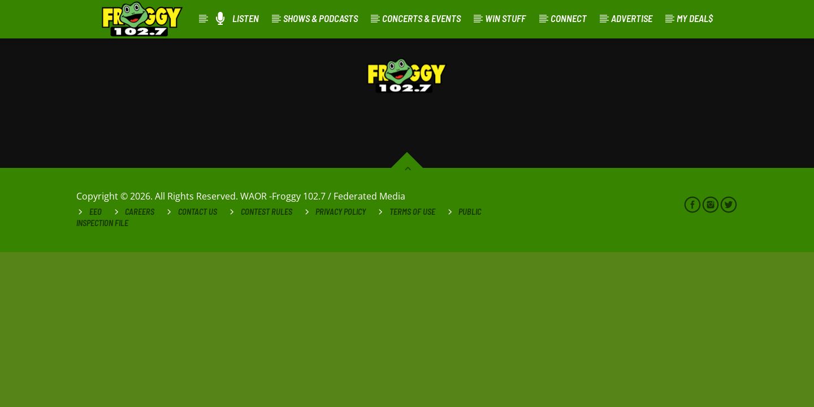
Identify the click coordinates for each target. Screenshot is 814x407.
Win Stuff (505, 18)
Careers (139, 212)
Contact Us (197, 212)
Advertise (631, 18)
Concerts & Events (421, 18)
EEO (95, 212)
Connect (569, 18)
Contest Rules (266, 212)
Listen (237, 18)
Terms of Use (412, 212)
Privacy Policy (340, 212)
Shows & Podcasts (320, 18)
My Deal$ (695, 18)
